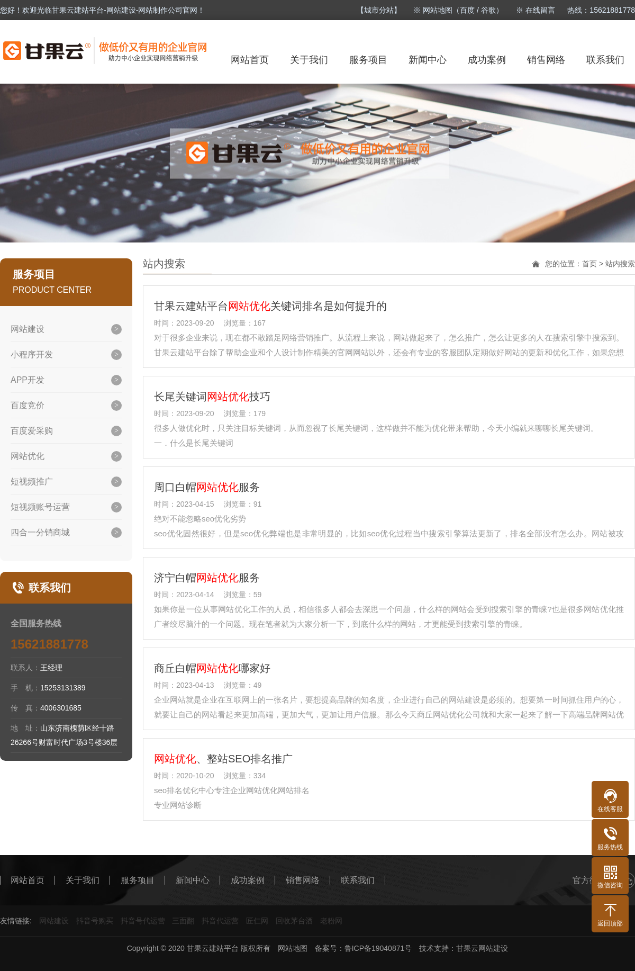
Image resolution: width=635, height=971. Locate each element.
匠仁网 (257, 920)
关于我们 (309, 60)
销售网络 (546, 60)
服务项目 (368, 60)
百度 (467, 10)
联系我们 (605, 60)
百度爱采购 (32, 430)
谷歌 (488, 10)
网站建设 (27, 329)
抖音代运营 (220, 920)
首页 (589, 263)
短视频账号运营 (40, 506)
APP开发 (27, 379)
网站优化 (27, 456)
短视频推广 (32, 481)
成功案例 (487, 60)
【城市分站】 (379, 10)
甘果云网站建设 (482, 948)
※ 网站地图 (432, 10)
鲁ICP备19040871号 (378, 948)
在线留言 (540, 10)
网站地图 (292, 948)
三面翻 (183, 920)
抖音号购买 (94, 920)
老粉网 (331, 920)
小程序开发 (32, 354)
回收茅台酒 (294, 920)
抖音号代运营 (143, 920)
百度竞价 (27, 405)
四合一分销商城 (40, 532)
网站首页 (250, 60)
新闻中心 (428, 60)
